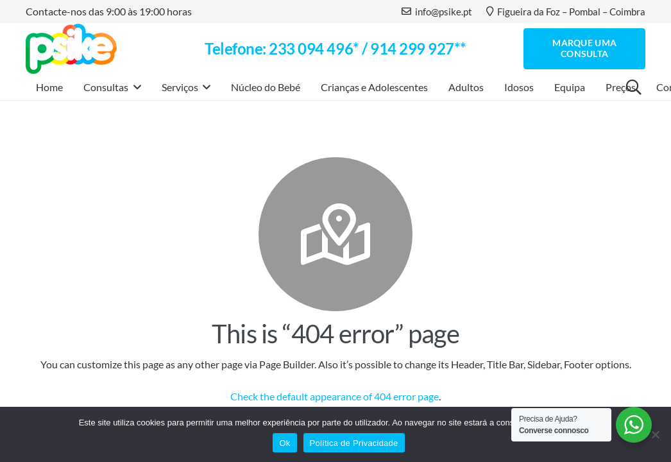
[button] (134, 87)
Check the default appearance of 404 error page (334, 396)
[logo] (71, 49)
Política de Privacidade (354, 443)
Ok (284, 443)
